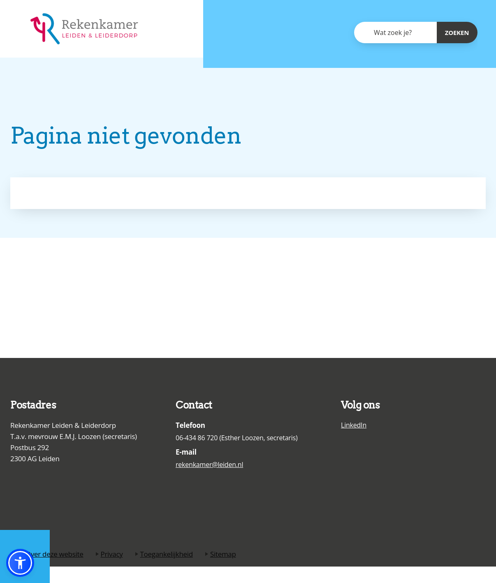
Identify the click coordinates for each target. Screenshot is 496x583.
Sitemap (223, 554)
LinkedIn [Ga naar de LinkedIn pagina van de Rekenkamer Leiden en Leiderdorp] (353, 425)
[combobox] (395, 32)
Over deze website (54, 554)
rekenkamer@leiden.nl (209, 464)
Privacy (112, 554)
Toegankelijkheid (166, 554)
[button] (20, 563)
